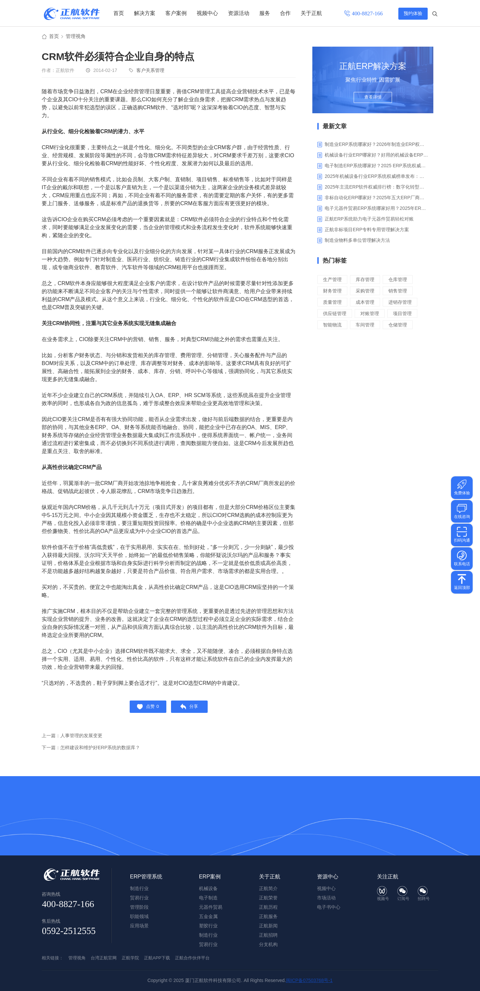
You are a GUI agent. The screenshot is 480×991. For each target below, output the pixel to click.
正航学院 (130, 957)
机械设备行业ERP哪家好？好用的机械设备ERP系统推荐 (376, 156)
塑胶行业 (208, 925)
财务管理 (333, 291)
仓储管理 (401, 325)
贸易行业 (208, 944)
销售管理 (401, 291)
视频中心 (207, 13)
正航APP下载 (157, 957)
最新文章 (335, 127)
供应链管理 (335, 314)
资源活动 (238, 13)
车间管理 (367, 325)
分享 (191, 709)
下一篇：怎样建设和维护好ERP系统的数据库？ (94, 750)
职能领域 (139, 916)
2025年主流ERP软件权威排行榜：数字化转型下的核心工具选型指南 (376, 188)
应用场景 (139, 925)
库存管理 (367, 280)
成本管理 (367, 303)
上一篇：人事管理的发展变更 (74, 739)
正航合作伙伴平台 (192, 957)
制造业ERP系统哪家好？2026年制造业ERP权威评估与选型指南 (376, 145)
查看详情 (373, 100)
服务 (264, 13)
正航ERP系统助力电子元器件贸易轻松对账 (369, 220)
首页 (118, 13)
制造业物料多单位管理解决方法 (357, 241)
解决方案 (144, 13)
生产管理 (333, 280)
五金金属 (208, 916)
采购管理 (367, 291)
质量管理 (333, 303)
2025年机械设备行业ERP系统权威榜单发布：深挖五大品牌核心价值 (376, 177)
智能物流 (333, 325)
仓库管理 (401, 280)
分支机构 (268, 944)
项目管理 (406, 314)
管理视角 (77, 37)
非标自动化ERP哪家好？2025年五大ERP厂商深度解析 (376, 198)
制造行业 (208, 935)
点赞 (146, 709)
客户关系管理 (150, 71)
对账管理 (372, 314)
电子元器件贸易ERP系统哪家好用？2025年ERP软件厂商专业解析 (376, 209)
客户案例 (176, 13)
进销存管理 (403, 303)
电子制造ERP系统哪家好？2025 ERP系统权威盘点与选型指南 (376, 166)
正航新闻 (268, 925)
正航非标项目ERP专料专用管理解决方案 (367, 230)
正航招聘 (268, 935)
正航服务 (268, 916)
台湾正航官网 (104, 957)
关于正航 (311, 13)
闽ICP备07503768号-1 (309, 980)
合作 (285, 13)
